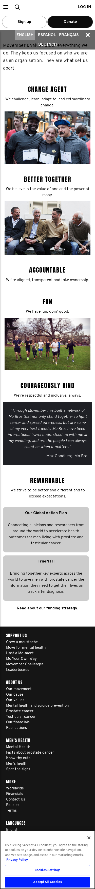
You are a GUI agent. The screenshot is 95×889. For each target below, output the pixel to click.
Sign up (24, 22)
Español (47, 35)
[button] (5, 7)
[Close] (88, 837)
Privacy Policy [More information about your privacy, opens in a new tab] (17, 860)
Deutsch (47, 45)
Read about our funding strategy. (47, 608)
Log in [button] (84, 7)
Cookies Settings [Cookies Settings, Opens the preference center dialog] (47, 870)
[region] (47, 860)
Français (69, 35)
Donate (70, 22)
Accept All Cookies (47, 882)
